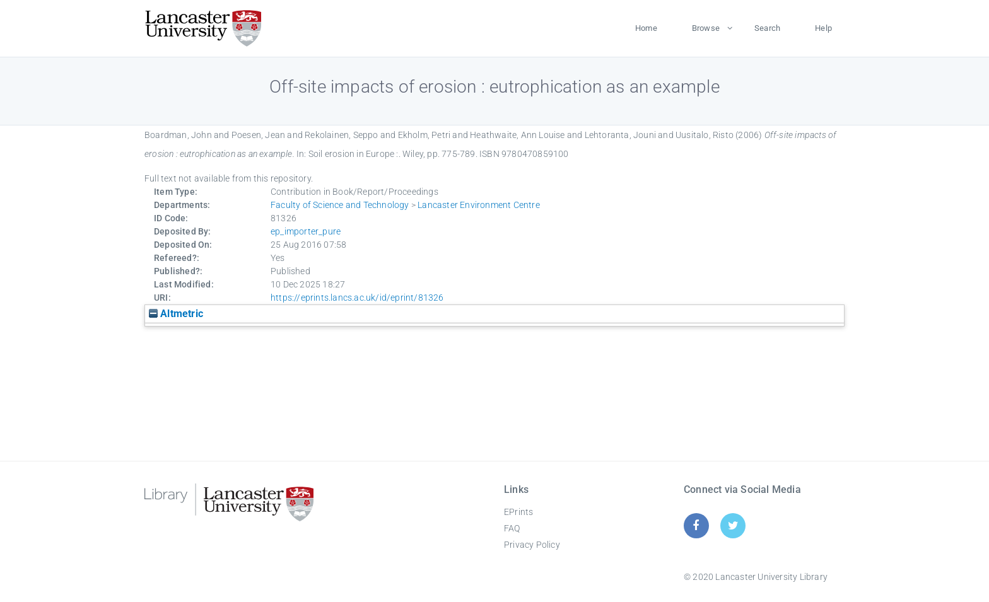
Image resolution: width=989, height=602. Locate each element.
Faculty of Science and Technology (340, 205)
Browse (706, 28)
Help (823, 28)
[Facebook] (696, 525)
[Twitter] (733, 525)
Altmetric (176, 314)
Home (646, 28)
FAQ (512, 528)
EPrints (518, 512)
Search (767, 28)
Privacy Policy (532, 545)
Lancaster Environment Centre (479, 205)
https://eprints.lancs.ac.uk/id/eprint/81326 (357, 297)
